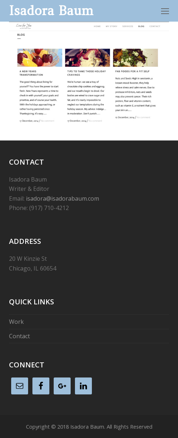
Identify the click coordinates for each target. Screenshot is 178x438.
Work (16, 322)
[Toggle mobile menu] (165, 10)
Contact (19, 336)
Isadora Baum (51, 11)
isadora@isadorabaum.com (62, 198)
